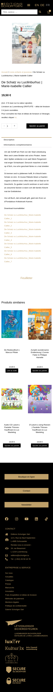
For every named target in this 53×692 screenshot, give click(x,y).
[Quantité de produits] (9, 125)
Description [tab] (9, 140)
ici (15, 117)
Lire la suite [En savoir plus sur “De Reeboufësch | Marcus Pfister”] (12, 371)
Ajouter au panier (37, 126)
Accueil (4, 72)
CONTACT (10, 529)
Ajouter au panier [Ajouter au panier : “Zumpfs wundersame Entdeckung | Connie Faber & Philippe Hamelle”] (39, 371)
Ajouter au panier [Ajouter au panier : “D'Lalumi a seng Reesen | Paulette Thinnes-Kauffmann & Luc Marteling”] (39, 445)
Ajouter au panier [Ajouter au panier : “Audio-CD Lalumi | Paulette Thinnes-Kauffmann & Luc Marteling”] (12, 445)
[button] (28, 5)
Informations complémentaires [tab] (18, 145)
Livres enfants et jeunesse (20, 72)
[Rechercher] (39, 11)
